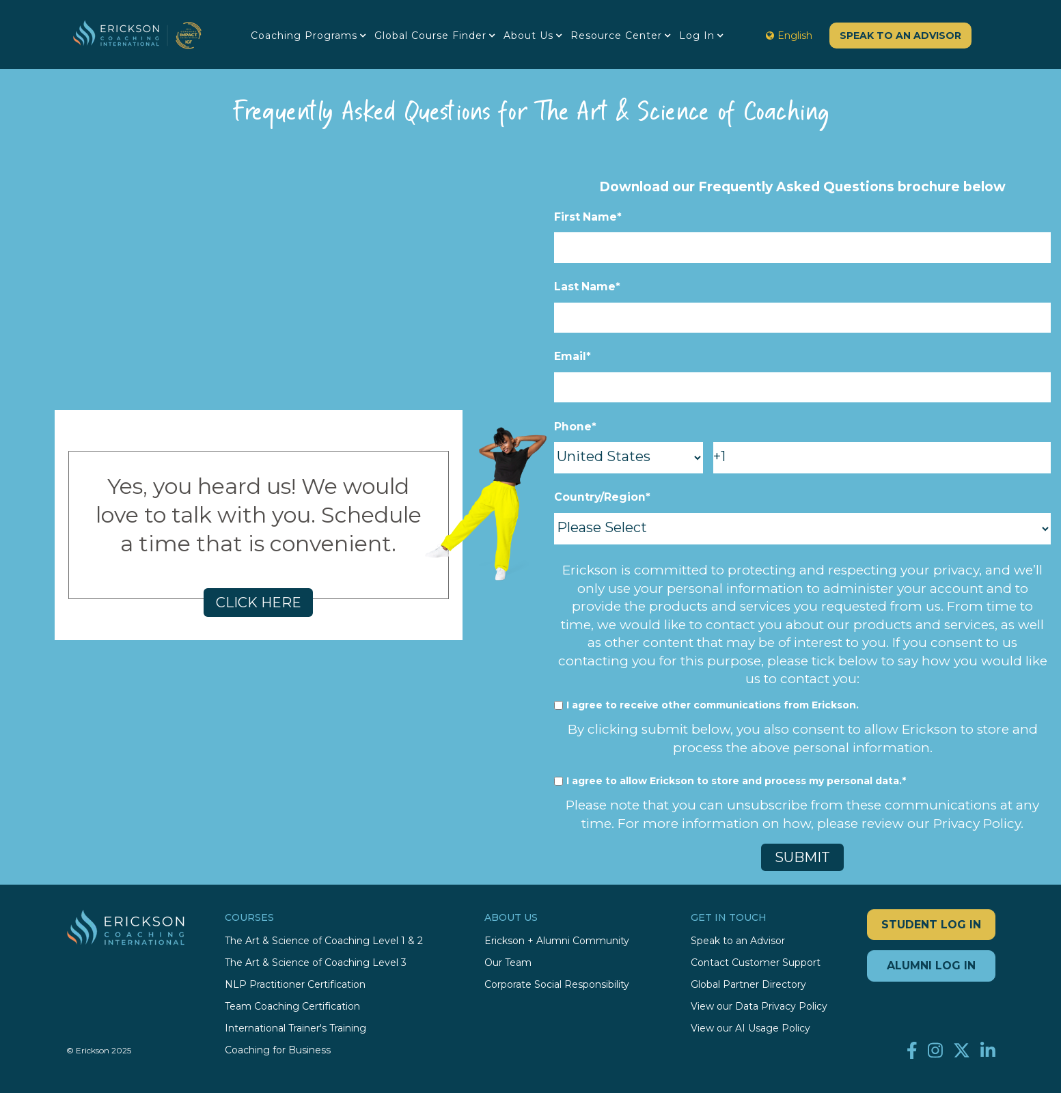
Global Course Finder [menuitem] (430, 35)
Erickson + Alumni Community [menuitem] (556, 940)
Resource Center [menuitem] (616, 35)
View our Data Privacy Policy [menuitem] (759, 1006)
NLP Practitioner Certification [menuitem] (295, 984)
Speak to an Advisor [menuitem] (738, 940)
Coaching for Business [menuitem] (278, 1049)
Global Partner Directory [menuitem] (748, 984)
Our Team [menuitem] (508, 962)
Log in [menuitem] (697, 35)
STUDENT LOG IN (931, 923)
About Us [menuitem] (528, 35)
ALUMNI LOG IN (931, 964)
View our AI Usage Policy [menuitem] (750, 1028)
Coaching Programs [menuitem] (304, 35)
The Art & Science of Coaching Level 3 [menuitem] (316, 962)
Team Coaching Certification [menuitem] (292, 1006)
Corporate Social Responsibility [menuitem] (556, 984)
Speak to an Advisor (900, 35)
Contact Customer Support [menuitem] (756, 962)
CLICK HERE (258, 602)
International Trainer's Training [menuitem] (295, 1028)
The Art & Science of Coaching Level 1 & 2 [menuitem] (324, 940)
